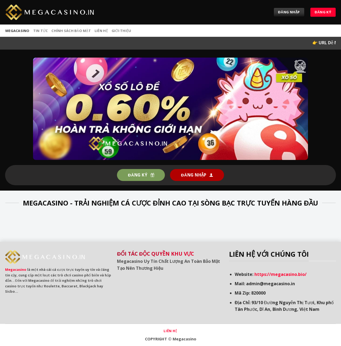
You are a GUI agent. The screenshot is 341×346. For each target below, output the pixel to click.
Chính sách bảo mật (71, 30)
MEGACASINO (17, 30)
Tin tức (40, 30)
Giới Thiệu (121, 30)
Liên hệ (101, 30)
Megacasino (15, 269)
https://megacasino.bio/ (280, 274)
